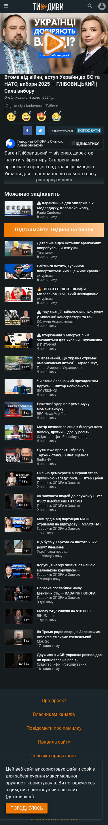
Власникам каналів (54, 714)
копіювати (89, 130)
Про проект (54, 700)
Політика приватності (54, 756)
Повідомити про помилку (54, 728)
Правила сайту (54, 742)
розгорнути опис (54, 179)
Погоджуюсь (26, 808)
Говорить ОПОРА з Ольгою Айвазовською (40, 143)
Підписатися (86, 143)
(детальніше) (20, 796)
